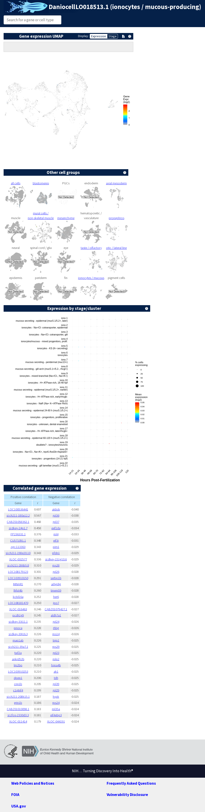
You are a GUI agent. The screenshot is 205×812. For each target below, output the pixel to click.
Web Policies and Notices (32, 783)
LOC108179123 (18, 572)
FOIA (15, 794)
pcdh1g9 (18, 615)
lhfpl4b (18, 590)
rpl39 (56, 684)
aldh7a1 (56, 615)
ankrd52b (18, 659)
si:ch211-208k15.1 (18, 697)
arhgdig (56, 584)
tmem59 (56, 590)
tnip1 (56, 640)
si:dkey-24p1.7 (18, 528)
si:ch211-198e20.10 (18, 553)
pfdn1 (56, 553)
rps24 (56, 703)
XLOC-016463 (18, 609)
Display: (83, 36)
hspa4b (56, 665)
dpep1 (18, 678)
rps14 (56, 634)
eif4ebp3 (56, 715)
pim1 (56, 547)
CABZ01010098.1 (18, 709)
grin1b (18, 703)
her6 (56, 597)
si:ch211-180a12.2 (18, 515)
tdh (56, 678)
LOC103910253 (18, 671)
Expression (98, 36)
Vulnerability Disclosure (127, 794)
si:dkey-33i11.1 (18, 622)
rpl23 (56, 653)
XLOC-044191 (56, 721)
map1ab (18, 640)
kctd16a (18, 597)
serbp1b (56, 578)
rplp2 (56, 659)
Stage (112, 36)
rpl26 (56, 572)
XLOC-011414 (18, 721)
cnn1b (18, 684)
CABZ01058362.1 (18, 522)
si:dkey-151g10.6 (56, 559)
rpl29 (56, 690)
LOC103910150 (18, 578)
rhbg (56, 628)
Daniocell (62, 7)
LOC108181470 (18, 603)
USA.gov (18, 806)
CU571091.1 (18, 540)
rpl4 (55, 534)
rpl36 (56, 515)
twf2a (18, 653)
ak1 (56, 671)
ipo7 (56, 603)
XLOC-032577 (18, 559)
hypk (56, 697)
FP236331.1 (18, 534)
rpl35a (56, 709)
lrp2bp (18, 665)
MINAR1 (18, 584)
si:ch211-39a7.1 (18, 647)
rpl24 (56, 622)
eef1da (55, 528)
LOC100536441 (18, 509)
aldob (56, 509)
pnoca (18, 628)
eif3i (56, 540)
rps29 (56, 647)
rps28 (56, 565)
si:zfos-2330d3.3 (18, 715)
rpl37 (56, 522)
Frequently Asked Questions (131, 783)
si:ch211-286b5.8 (18, 565)
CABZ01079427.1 (56, 609)
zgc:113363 (18, 547)
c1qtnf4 (18, 690)
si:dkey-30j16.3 (18, 634)
